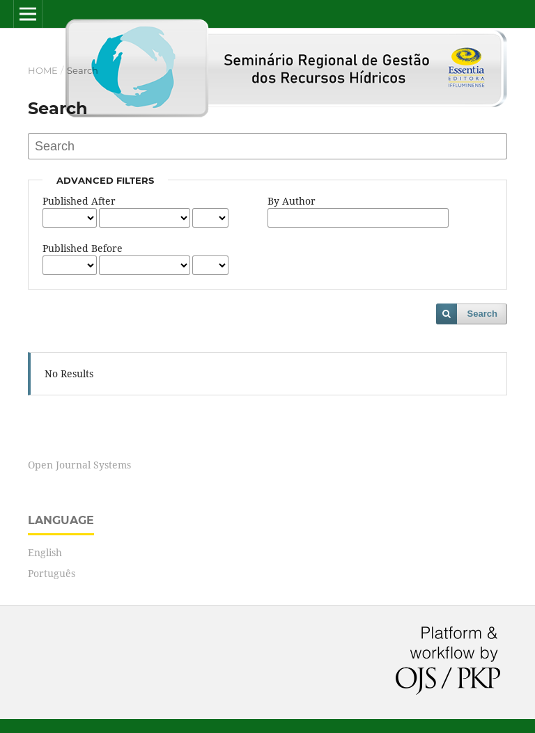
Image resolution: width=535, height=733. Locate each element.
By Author (292, 200)
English (45, 552)
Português (51, 573)
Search (482, 313)
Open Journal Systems (79, 464)
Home (43, 70)
